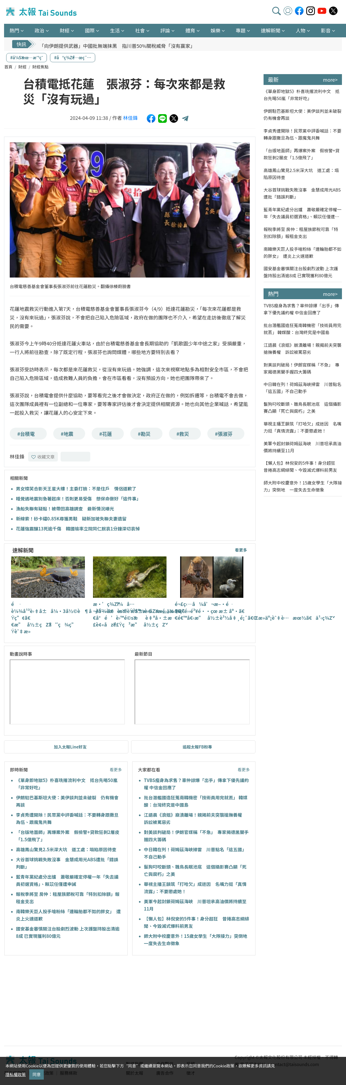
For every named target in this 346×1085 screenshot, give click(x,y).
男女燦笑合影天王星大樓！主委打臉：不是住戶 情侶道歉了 (76, 488)
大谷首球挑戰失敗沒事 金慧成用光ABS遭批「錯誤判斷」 (302, 193)
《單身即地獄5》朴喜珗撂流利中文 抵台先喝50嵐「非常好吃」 (302, 94)
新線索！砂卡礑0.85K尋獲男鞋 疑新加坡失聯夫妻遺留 (71, 518)
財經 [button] (64, 30)
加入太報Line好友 (70, 747)
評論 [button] (165, 30)
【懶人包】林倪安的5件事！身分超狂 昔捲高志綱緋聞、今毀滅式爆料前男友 (302, 466)
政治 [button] (39, 30)
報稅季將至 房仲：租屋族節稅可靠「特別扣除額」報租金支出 (301, 232)
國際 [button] (90, 30)
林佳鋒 (130, 117)
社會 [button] (140, 30)
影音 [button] (326, 30)
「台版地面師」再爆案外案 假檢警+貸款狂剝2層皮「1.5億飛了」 (302, 154)
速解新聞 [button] (270, 30)
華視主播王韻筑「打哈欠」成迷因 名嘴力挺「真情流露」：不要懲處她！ (302, 427)
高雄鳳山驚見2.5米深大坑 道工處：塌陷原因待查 (66, 849)
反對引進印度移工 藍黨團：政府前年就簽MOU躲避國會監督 (105, 43)
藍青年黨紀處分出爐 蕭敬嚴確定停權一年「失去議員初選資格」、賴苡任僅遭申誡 (302, 213)
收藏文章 (43, 456)
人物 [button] (300, 30)
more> (330, 79)
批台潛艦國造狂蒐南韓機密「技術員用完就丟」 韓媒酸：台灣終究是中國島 (302, 328)
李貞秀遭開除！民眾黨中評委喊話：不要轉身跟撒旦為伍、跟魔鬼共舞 (302, 134)
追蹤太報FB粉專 (197, 747)
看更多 (241, 550)
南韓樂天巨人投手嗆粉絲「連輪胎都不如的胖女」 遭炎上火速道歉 (302, 252)
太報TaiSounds (42, 11)
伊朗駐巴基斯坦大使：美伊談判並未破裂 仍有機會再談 (303, 114)
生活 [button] (115, 30)
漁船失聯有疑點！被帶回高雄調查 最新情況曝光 (65, 508)
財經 (22, 67)
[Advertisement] (53, 1001)
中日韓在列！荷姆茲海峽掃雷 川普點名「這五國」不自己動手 (302, 387)
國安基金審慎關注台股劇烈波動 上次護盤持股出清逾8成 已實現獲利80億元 (301, 272)
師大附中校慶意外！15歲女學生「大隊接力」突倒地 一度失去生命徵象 (303, 486)
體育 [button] (190, 30)
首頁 (8, 67)
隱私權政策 (15, 1074)
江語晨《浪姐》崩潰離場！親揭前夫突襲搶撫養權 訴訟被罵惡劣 (302, 348)
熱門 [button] (14, 30)
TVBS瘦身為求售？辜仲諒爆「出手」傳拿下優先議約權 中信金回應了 (301, 309)
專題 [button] (240, 30)
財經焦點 (40, 67)
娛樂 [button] (215, 30)
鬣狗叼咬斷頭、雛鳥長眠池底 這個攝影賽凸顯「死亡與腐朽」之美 (302, 407)
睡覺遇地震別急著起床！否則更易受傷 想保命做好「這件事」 (78, 498)
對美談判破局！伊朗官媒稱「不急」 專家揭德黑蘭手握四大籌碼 (301, 368)
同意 (36, 1074)
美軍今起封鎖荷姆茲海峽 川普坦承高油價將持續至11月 (302, 447)
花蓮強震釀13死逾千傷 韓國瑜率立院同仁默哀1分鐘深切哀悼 (78, 528)
